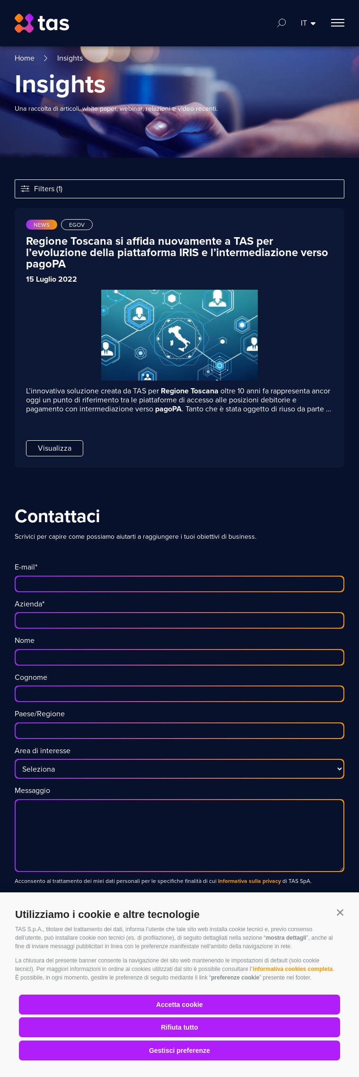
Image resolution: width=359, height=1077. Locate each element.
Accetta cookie (179, 1004)
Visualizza (54, 448)
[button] (340, 912)
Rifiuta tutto (179, 1027)
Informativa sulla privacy (249, 881)
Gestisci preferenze (179, 1050)
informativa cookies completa (293, 969)
